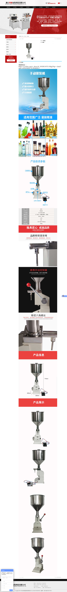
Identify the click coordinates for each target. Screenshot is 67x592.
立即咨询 (11, 60)
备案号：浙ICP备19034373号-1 (46, 590)
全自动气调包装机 (9, 39)
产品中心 (25, 36)
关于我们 (15, 7)
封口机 (7, 44)
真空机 (7, 49)
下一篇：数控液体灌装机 (57, 577)
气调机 (7, 42)
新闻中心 (34, 7)
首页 (22, 36)
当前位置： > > (24, 36)
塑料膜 (7, 51)
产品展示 (21, 7)
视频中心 (47, 7)
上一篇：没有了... (21, 577)
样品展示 (28, 7)
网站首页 (8, 7)
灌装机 (28, 36)
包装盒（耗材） (8, 54)
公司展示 (41, 7)
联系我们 (53, 7)
